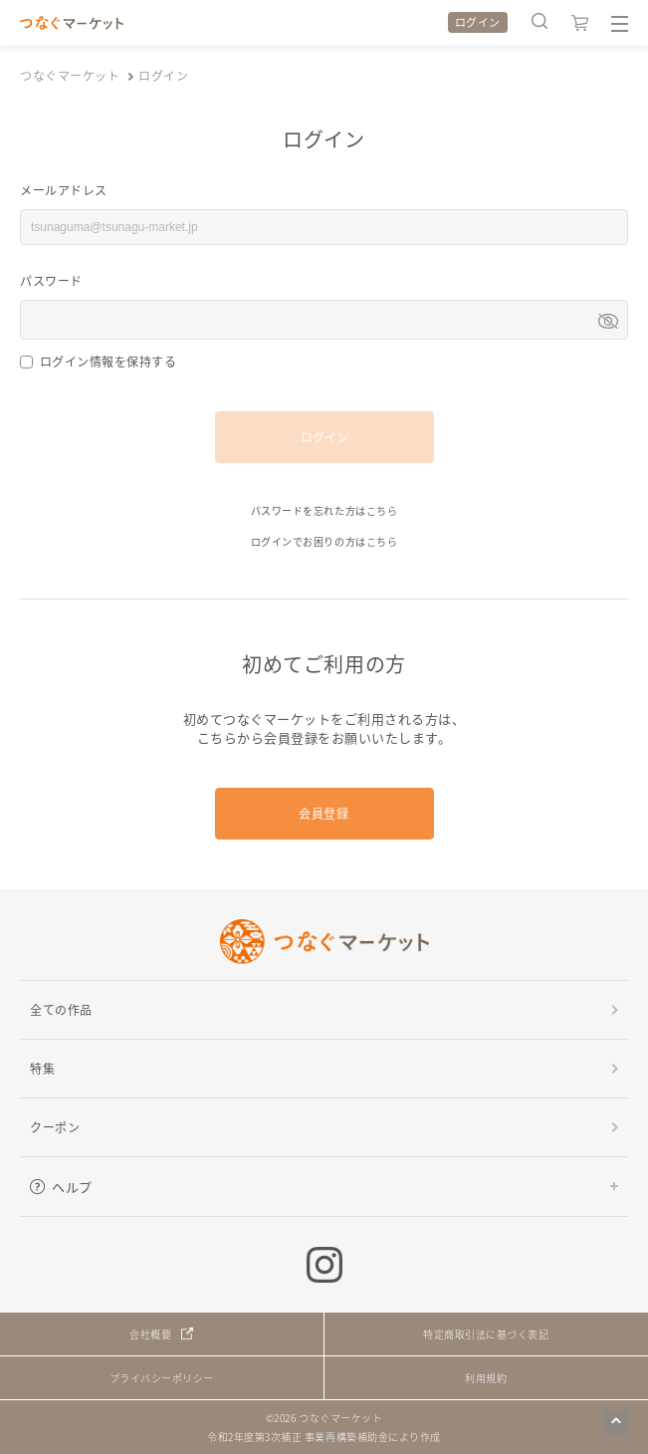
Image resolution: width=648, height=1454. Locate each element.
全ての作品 (61, 1009)
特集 (42, 1068)
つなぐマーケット (69, 75)
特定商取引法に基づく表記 (485, 1334)
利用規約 (486, 1377)
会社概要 (150, 1334)
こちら (382, 510)
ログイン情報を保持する (108, 361)
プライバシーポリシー (161, 1377)
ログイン (478, 22)
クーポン (55, 1126)
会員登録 (323, 813)
